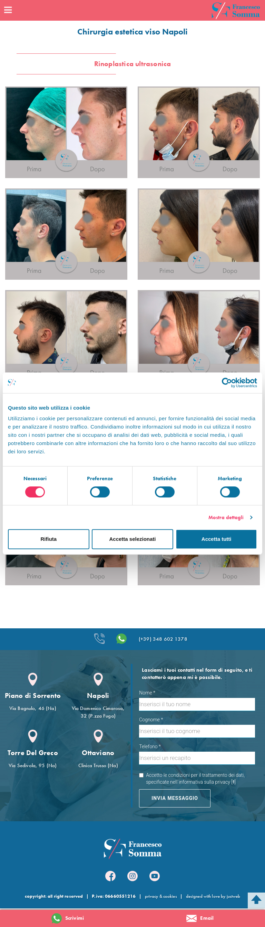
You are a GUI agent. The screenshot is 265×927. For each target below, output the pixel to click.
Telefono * (150, 746)
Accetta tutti (217, 539)
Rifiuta (48, 539)
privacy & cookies (161, 896)
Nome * (147, 693)
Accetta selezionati (132, 539)
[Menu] (7, 10)
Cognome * (151, 719)
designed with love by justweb (213, 896)
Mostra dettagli (226, 517)
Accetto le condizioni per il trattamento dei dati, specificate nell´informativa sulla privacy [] (192, 778)
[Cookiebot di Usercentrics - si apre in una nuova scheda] (227, 383)
